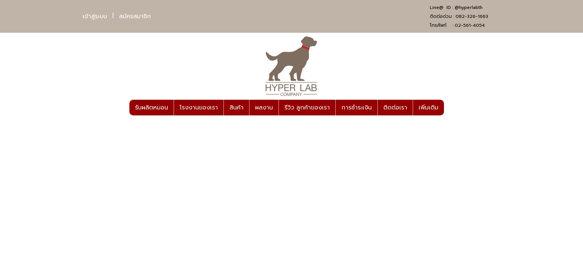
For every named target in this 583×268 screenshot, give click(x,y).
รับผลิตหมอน (151, 107)
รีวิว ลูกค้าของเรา (307, 107)
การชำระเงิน (356, 107)
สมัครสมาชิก (135, 16)
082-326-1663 (471, 16)
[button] (451, 108)
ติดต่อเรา (395, 107)
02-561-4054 (470, 25)
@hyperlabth (469, 7)
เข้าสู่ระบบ (95, 16)
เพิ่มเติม (428, 107)
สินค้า (236, 107)
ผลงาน (264, 107)
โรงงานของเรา (199, 107)
